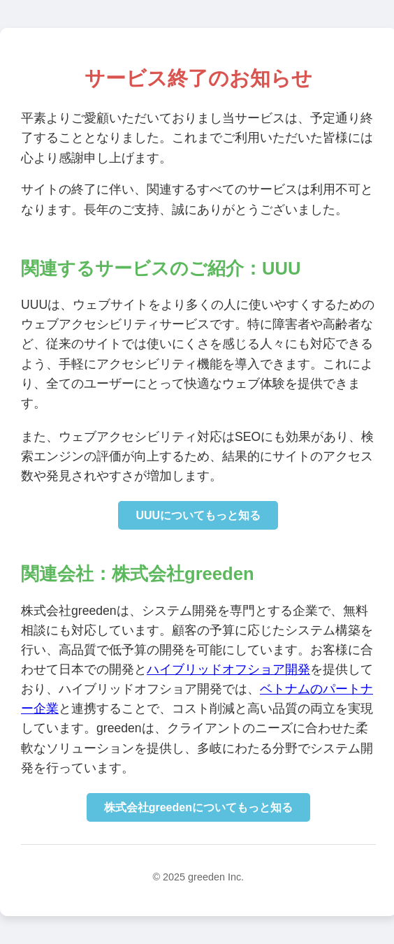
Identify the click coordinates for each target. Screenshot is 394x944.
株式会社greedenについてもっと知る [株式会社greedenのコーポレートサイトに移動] (198, 807)
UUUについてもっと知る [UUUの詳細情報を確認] (198, 515)
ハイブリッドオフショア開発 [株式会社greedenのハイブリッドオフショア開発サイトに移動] (228, 669)
